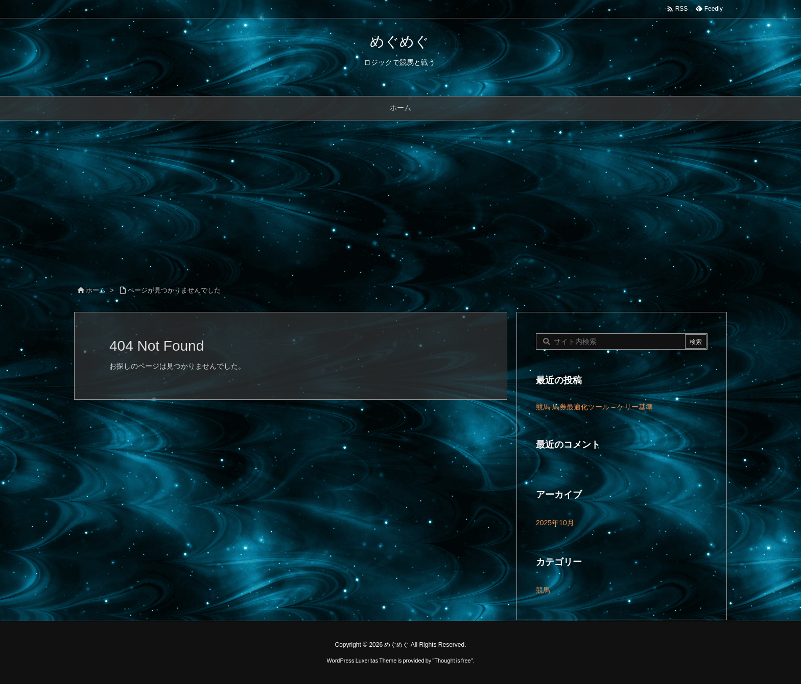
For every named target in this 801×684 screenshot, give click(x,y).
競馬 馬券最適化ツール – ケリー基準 (594, 407)
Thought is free (452, 660)
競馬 (543, 590)
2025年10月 (555, 523)
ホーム (96, 290)
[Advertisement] (400, 197)
